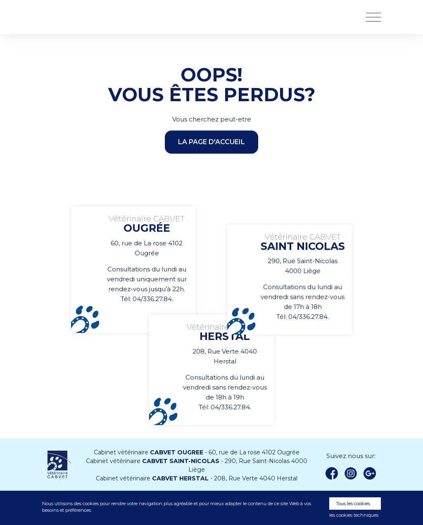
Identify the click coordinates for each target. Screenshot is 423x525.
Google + (372, 474)
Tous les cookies (353, 503)
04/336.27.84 (152, 299)
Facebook (332, 473)
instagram (351, 473)
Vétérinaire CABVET (85, 17)
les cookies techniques (353, 515)
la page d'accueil (211, 142)
